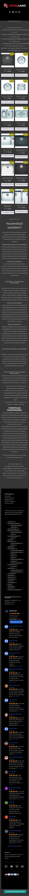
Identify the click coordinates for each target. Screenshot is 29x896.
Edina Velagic (13, 728)
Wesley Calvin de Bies (15, 669)
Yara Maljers (12, 771)
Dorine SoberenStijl (15, 830)
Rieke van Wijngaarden (16, 757)
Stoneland (9, 232)
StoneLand (13, 611)
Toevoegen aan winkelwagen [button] (8, 75)
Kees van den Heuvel (15, 626)
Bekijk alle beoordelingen (14, 846)
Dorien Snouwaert (14, 653)
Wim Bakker (12, 816)
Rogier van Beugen (14, 787)
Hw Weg (11, 802)
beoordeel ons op (16, 621)
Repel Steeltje (13, 640)
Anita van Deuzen (14, 685)
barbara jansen (13, 742)
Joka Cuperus (13, 699)
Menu (14, 17)
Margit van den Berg (15, 714)
